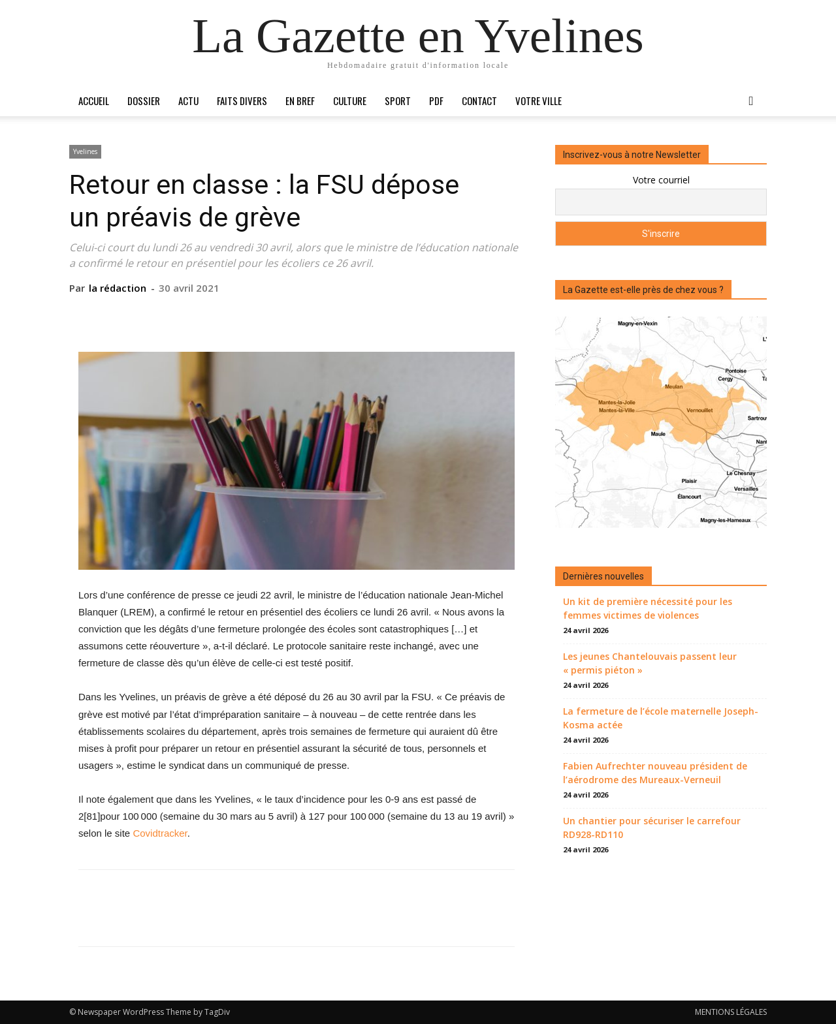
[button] (751, 101)
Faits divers (242, 100)
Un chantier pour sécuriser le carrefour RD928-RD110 (652, 828)
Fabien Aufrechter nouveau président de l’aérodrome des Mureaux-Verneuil (655, 773)
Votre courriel (661, 180)
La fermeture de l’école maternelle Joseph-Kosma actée (660, 718)
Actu (188, 100)
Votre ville (538, 100)
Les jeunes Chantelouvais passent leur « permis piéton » (650, 663)
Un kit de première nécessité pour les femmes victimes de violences (647, 608)
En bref (300, 100)
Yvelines (85, 151)
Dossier (143, 100)
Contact (479, 100)
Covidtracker (160, 833)
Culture (349, 100)
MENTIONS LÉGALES (731, 1011)
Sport (398, 100)
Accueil (93, 100)
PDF (436, 100)
